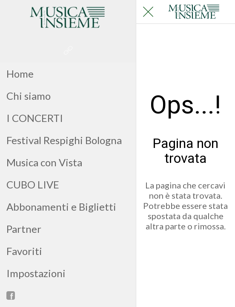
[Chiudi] (148, 12)
